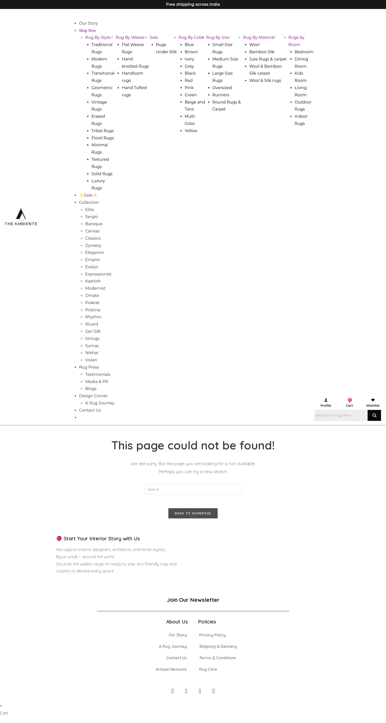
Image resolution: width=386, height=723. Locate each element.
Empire (92, 259)
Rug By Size (218, 37)
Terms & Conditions (217, 659)
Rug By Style (97, 37)
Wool (254, 44)
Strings (92, 338)
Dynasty (93, 245)
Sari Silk (93, 331)
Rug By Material (259, 37)
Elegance (94, 252)
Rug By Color (191, 37)
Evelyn (91, 267)
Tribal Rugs (102, 130)
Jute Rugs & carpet (268, 59)
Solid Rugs (102, 173)
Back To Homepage (193, 515)
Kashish (93, 281)
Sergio (91, 216)
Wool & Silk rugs (265, 80)
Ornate (92, 295)
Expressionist (98, 274)
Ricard (91, 324)
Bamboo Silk (262, 52)
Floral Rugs (102, 138)
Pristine (92, 310)
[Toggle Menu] (75, 13)
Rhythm (93, 317)
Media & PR (96, 381)
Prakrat (92, 302)
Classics (93, 238)
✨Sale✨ (88, 195)
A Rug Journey (99, 403)
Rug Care (208, 670)
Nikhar (92, 352)
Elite (89, 209)
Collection (89, 202)
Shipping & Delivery (218, 647)
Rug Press (89, 367)
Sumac (92, 345)
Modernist (95, 288)
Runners (220, 95)
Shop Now (87, 30)
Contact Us (90, 410)
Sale (154, 37)
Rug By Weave (130, 37)
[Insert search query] (193, 490)
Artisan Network (171, 670)
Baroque (93, 224)
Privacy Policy (212, 636)
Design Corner (93, 395)
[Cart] (349, 401)
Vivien (91, 360)
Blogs (90, 388)
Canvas (92, 231)
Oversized (222, 87)
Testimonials (97, 374)
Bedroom (304, 52)
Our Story (88, 23)
